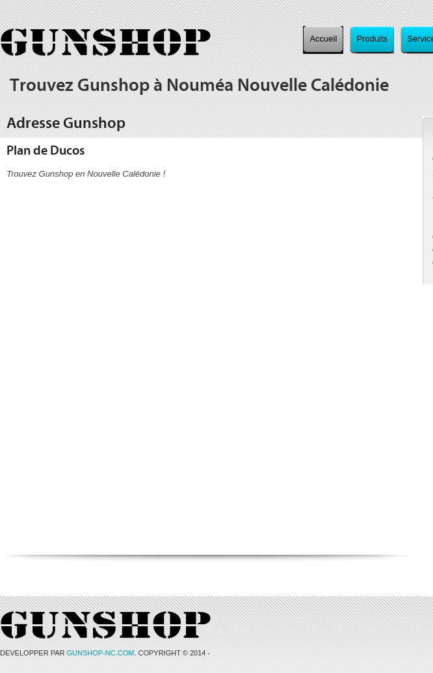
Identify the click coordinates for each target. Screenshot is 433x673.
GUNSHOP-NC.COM (101, 653)
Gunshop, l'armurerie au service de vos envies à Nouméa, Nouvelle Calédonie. (105, 43)
